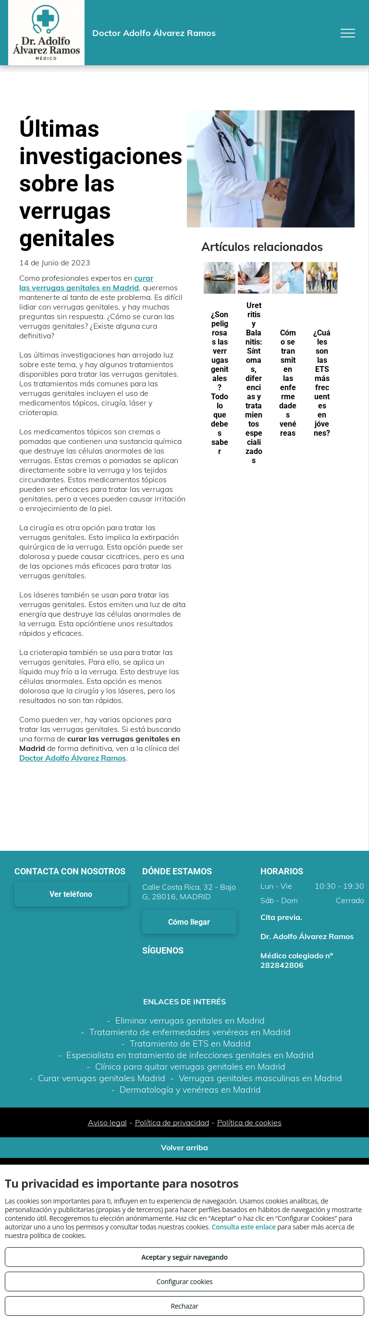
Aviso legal (107, 1122)
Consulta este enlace (243, 1226)
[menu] (347, 33)
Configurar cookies (185, 1281)
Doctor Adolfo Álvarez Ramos (72, 758)
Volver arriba (184, 1147)
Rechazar (184, 1306)
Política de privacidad (172, 1122)
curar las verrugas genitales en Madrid (86, 282)
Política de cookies (249, 1122)
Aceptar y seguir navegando (184, 1257)
